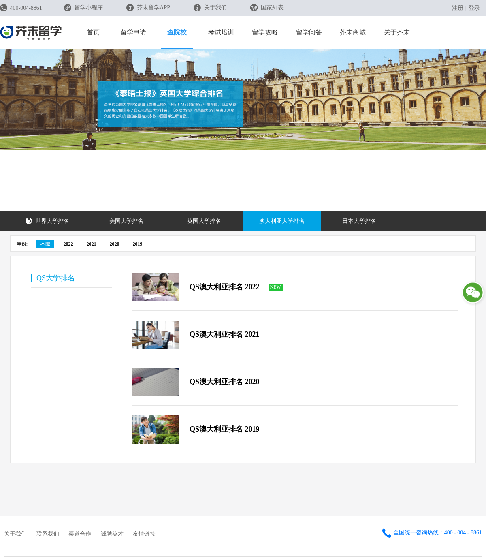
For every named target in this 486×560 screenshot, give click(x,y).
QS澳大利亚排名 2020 (225, 382)
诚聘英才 (112, 534)
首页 (93, 32)
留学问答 (309, 32)
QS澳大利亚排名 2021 (225, 334)
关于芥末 (397, 32)
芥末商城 (353, 32)
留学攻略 (265, 32)
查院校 (177, 32)
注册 (457, 8)
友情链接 (144, 534)
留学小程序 (83, 10)
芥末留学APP (148, 7)
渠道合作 (79, 534)
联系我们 (47, 534)
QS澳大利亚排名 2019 (225, 429)
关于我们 (210, 7)
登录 (474, 8)
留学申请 (133, 32)
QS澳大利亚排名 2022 (225, 287)
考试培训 (221, 32)
